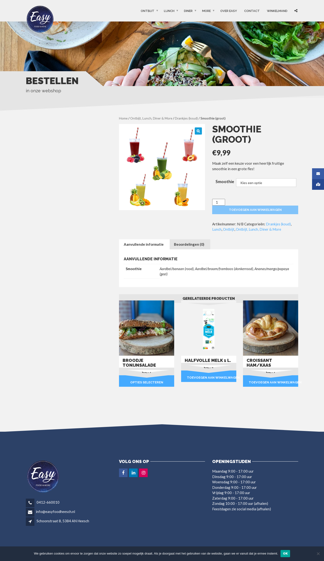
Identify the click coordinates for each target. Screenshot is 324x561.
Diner (188, 11)
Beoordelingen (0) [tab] (189, 244)
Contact (252, 11)
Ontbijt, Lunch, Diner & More (151, 118)
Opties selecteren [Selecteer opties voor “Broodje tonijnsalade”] (146, 382)
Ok (285, 553)
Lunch (169, 11)
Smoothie (225, 181)
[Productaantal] (218, 202)
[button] (198, 131)
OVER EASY (228, 11)
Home (123, 118)
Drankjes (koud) (186, 118)
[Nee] (318, 553)
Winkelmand (277, 11)
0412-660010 (47, 502)
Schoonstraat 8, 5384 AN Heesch (63, 521)
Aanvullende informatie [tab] (144, 244)
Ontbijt (147, 11)
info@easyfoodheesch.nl (55, 511)
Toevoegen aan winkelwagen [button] (211, 377)
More (206, 11)
